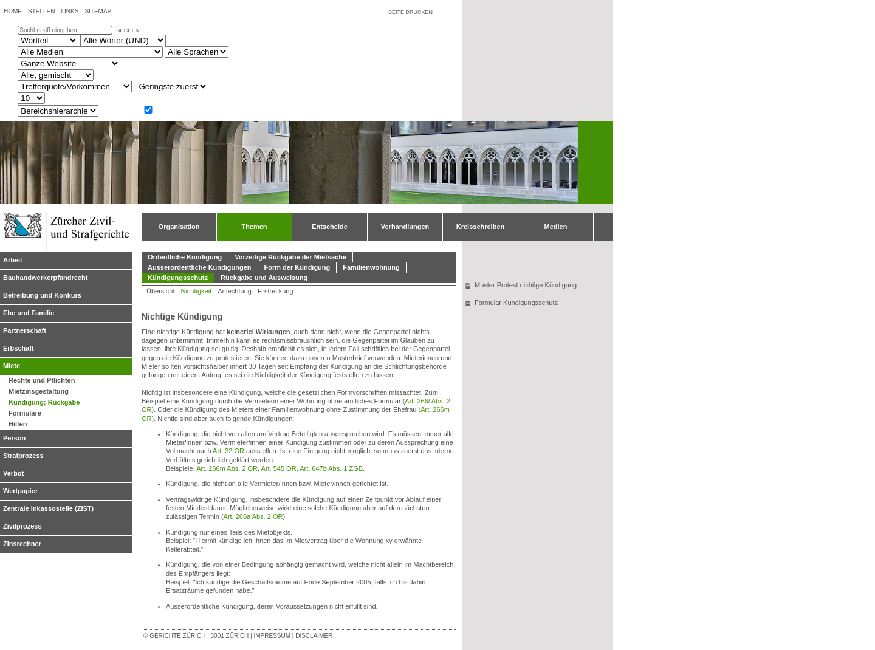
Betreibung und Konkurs (42, 295)
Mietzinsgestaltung (39, 391)
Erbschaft (18, 348)
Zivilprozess (22, 526)
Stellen (41, 11)
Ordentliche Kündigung (185, 257)
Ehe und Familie (28, 312)
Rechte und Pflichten (42, 380)
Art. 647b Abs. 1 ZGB (331, 468)
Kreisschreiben (480, 226)
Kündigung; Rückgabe (44, 402)
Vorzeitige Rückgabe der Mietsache (290, 257)
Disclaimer (313, 635)
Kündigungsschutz (178, 277)
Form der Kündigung (297, 267)
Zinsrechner (22, 543)
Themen (254, 226)
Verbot (13, 473)
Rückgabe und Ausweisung (264, 277)
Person (14, 438)
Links (69, 11)
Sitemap (97, 11)
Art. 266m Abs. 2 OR (227, 468)
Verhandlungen (405, 226)
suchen (127, 30)
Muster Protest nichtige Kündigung (526, 285)
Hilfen (18, 424)
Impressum (271, 635)
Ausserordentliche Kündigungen (200, 267)
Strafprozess (23, 455)
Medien (556, 226)
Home (13, 11)
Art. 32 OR (228, 450)
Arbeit (12, 260)
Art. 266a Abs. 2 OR (253, 516)
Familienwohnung (371, 267)
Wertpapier (20, 490)
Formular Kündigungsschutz (516, 302)
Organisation (179, 226)
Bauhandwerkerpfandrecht (45, 277)
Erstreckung (275, 291)
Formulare (25, 413)
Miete (11, 365)
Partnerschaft (24, 330)
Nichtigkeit (195, 291)
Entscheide (330, 226)
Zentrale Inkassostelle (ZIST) (48, 508)
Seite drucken (410, 12)
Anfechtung (235, 291)
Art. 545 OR (279, 468)
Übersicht (160, 291)
